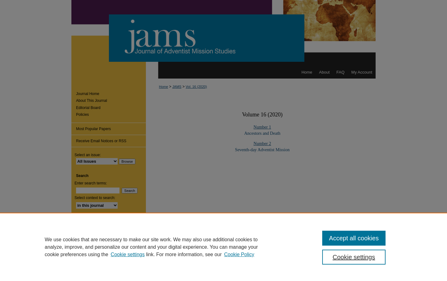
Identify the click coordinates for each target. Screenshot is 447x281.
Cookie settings (128, 254)
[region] (223, 247)
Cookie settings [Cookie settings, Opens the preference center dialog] (354, 257)
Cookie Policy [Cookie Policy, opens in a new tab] (239, 254)
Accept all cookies (354, 238)
